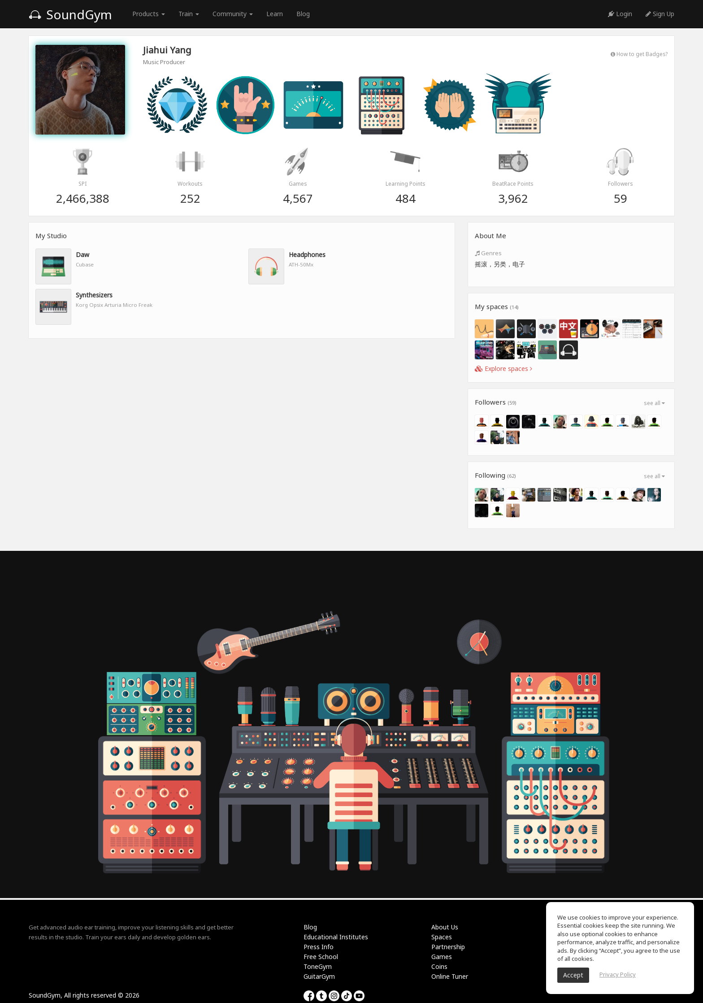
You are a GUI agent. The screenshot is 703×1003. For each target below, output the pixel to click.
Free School (321, 956)
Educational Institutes (336, 937)
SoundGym (70, 14)
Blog (303, 13)
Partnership (448, 946)
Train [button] (188, 13)
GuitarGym (319, 976)
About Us (444, 927)
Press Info (319, 946)
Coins (439, 966)
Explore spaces (503, 368)
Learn (274, 13)
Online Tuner (449, 976)
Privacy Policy (617, 974)
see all (654, 403)
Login (620, 13)
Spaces (441, 937)
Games (441, 956)
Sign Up (660, 13)
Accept (573, 975)
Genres (488, 253)
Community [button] (233, 13)
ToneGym (318, 966)
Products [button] (148, 13)
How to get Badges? (639, 53)
